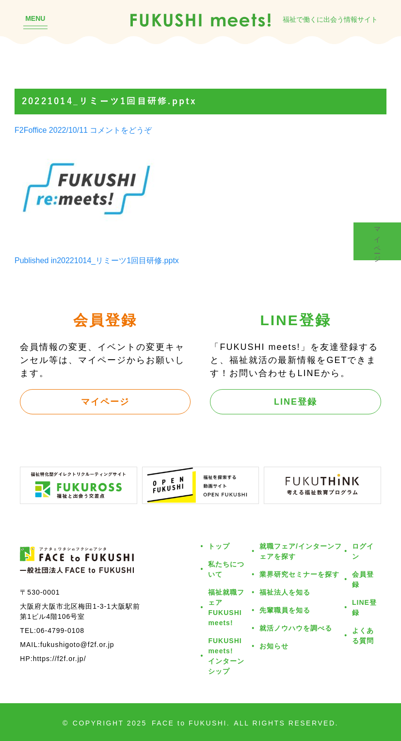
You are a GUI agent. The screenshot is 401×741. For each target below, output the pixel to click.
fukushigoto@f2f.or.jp (77, 644)
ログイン (363, 551)
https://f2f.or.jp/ (59, 658)
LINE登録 (295, 401)
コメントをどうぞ (121, 130)
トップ (219, 546)
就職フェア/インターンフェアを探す (300, 551)
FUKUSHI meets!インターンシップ (226, 655)
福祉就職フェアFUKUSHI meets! (226, 607)
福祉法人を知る (284, 592)
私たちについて (226, 569)
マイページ (105, 401)
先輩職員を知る (284, 610)
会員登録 (363, 579)
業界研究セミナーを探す (299, 574)
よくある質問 (363, 635)
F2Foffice (31, 130)
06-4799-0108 (60, 630)
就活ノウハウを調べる (295, 628)
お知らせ (274, 646)
